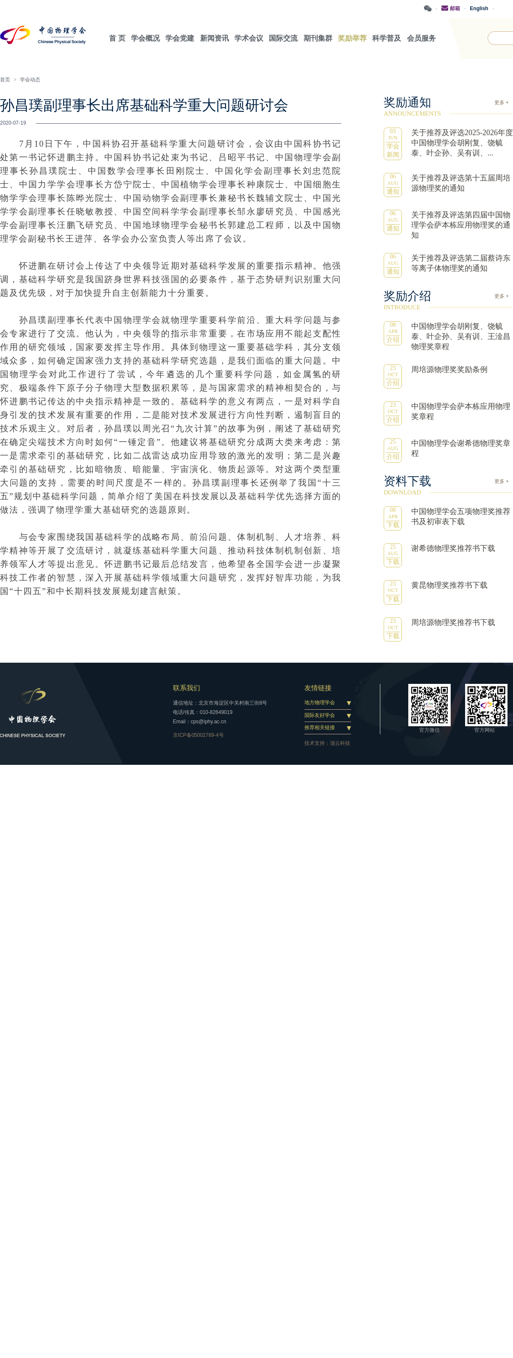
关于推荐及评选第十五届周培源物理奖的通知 (460, 182)
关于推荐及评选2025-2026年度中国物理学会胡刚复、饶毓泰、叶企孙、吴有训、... (462, 142)
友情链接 (318, 687)
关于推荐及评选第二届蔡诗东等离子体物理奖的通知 (460, 262)
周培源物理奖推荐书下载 (453, 622)
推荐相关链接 (319, 727)
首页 (5, 79)
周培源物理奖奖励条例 (449, 368)
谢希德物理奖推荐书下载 (453, 548)
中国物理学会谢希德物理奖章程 (460, 448)
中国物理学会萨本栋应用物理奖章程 (460, 411)
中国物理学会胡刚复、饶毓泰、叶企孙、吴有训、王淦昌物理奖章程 (460, 335)
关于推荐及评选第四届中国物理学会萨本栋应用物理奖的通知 (460, 224)
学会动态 (30, 79)
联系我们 (186, 687)
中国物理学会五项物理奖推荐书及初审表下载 (460, 516)
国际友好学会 (319, 714)
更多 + (501, 102)
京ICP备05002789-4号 (198, 735)
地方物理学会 (319, 702)
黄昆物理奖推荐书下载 (449, 584)
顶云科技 (340, 743)
